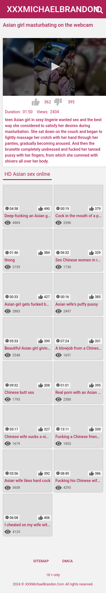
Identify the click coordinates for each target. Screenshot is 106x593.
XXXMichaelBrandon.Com (44, 584)
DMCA (67, 561)
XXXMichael (53, 9)
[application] (54, 67)
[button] (54, 66)
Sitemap (41, 561)
